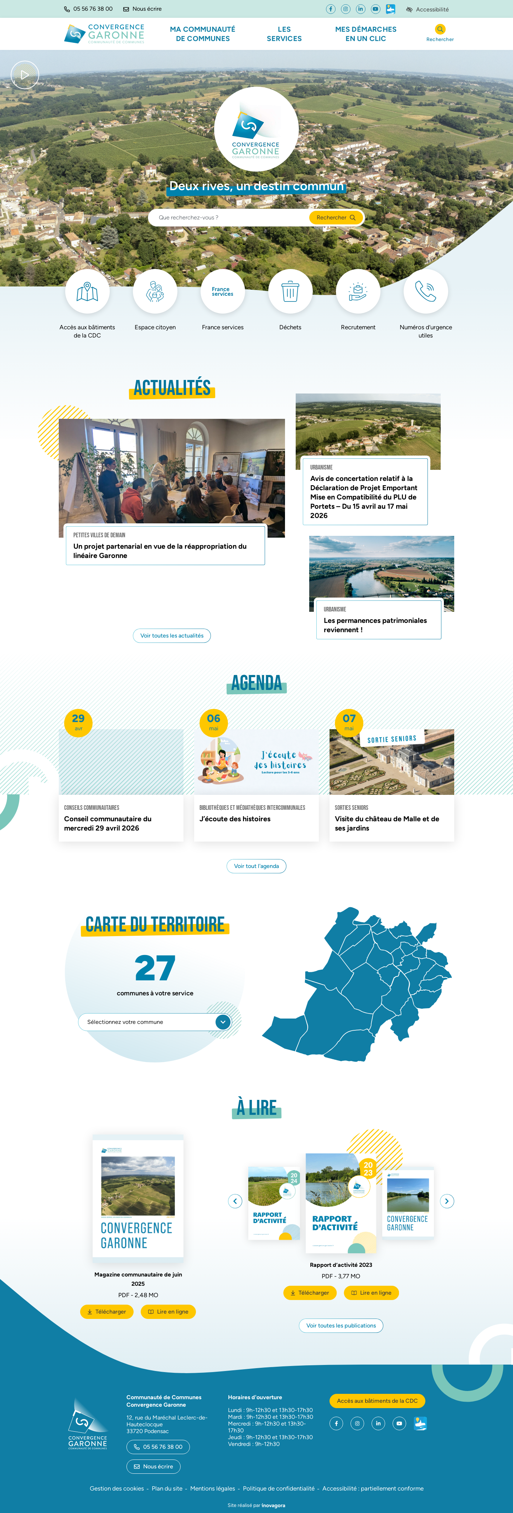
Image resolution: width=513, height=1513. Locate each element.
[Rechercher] (440, 34)
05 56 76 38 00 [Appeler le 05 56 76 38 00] (158, 1446)
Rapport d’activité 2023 (341, 1262)
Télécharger (111, 1313)
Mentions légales (212, 1488)
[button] (88, 8)
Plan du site (167, 1488)
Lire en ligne (168, 1311)
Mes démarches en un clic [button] (366, 34)
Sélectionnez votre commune (158, 1022)
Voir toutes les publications (341, 1325)
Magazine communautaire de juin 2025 (138, 1279)
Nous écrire (153, 1466)
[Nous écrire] (142, 8)
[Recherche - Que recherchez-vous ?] (229, 217)
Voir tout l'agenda (256, 866)
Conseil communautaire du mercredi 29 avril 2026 (107, 823)
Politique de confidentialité (279, 1488)
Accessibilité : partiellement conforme (373, 1488)
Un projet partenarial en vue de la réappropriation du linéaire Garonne (160, 551)
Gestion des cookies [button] (117, 1488)
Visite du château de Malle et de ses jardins (387, 823)
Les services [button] (284, 34)
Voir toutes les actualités (171, 635)
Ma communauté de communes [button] (203, 34)
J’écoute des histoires (235, 818)
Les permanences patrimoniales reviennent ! (375, 625)
